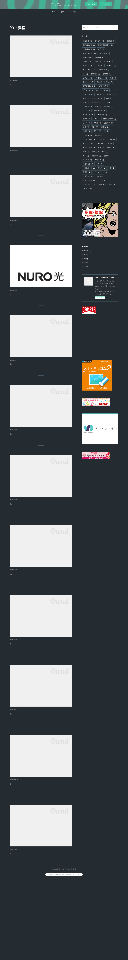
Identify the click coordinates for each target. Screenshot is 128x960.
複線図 (110, 41)
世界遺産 (99, 160)
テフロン (87, 65)
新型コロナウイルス (105, 82)
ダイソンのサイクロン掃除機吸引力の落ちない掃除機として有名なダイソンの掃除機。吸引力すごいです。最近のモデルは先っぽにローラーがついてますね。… (40, 548)
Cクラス (87, 188)
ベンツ (103, 180)
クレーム (96, 102)
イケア (104, 90)
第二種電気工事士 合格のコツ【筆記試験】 (32, 465)
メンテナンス (89, 180)
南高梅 (105, 127)
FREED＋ (104, 69)
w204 (102, 184)
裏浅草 (86, 119)
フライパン (111, 65)
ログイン (106, 4)
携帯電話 (95, 74)
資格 (101, 49)
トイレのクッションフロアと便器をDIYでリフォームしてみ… (39, 773)
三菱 (101, 147)
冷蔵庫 (110, 147)
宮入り (101, 168)
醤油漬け (108, 106)
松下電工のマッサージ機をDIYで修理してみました (34, 927)
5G (85, 74)
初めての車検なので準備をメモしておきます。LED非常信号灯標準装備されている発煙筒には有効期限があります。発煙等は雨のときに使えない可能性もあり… (40, 89)
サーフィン (88, 143)
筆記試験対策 (89, 45)
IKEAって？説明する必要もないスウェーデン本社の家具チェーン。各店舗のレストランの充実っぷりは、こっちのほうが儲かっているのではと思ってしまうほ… (41, 625)
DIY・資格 (72, 12)
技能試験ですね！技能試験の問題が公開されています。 (31, 242)
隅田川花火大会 (109, 119)
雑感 (95, 151)
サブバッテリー (89, 53)
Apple (62, 12)
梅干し (97, 131)
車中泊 (87, 57)
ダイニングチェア (90, 90)
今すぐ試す (91, 4)
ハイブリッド (89, 69)
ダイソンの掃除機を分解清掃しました (28, 542)
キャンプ (87, 160)
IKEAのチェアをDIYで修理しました (26, 619)
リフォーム (97, 98)
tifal (98, 61)
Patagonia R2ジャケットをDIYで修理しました (30, 696)
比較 (109, 143)
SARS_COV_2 (89, 86)
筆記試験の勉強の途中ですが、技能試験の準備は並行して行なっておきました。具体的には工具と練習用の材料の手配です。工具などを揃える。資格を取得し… (40, 394)
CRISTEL (87, 61)
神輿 (111, 168)
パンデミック (101, 78)
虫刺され (87, 135)
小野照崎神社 (89, 168)
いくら (86, 110)
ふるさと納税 (89, 139)
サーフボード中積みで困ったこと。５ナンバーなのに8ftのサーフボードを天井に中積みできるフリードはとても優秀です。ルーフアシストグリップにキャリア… (40, 166)
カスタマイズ (89, 184)
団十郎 (86, 123)
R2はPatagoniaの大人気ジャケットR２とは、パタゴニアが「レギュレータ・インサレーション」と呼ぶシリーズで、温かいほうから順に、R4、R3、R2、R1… (40, 702)
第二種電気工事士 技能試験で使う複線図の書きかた (36, 237)
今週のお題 (88, 164)
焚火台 (108, 156)
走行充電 (104, 53)
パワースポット (100, 172)
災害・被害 (104, 86)
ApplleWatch (100, 57)
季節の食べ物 (99, 110)
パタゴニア (88, 94)
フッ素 (98, 65)
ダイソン (87, 78)
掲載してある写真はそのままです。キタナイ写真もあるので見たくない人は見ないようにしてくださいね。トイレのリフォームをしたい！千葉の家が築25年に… (40, 779)
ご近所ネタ (88, 176)
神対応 (98, 135)
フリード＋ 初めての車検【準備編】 (28, 83)
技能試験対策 (89, 49)
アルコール (88, 82)
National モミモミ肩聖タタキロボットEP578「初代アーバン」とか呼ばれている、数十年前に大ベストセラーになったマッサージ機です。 (39, 933)
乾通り (110, 94)
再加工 (107, 61)
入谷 (86, 127)
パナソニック (89, 147)
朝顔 (95, 127)
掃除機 (107, 74)
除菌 (113, 78)
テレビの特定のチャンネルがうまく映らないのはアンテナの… (40, 311)
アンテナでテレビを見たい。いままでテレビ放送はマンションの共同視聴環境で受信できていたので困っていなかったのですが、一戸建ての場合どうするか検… (40, 317)
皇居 (86, 98)
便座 (109, 98)
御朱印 (97, 123)
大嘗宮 (100, 94)
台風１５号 (88, 115)
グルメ (102, 139)
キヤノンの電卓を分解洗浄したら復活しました (33, 850)
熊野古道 (96, 156)
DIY (112, 184)
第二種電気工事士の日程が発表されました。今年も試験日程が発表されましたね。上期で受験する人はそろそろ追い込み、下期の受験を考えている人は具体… (40, 471)
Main (53, 12)
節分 (86, 151)
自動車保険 (102, 115)
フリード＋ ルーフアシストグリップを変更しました (36, 160)
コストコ (87, 106)
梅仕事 (86, 131)
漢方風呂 (87, 41)
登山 (86, 156)
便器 (86, 102)
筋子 (98, 106)
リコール (108, 102)
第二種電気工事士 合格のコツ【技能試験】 (32, 388)
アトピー (99, 41)
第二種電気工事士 (105, 45)
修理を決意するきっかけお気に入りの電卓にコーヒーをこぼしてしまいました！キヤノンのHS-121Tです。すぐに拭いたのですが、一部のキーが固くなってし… (40, 856)
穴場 (96, 119)
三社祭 (86, 172)
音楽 (100, 143)
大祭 (99, 164)
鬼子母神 (108, 123)
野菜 (105, 151)
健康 (112, 139)
